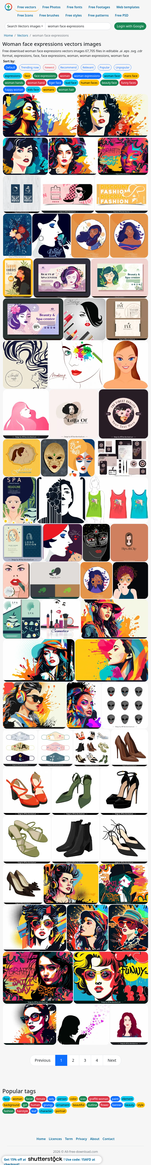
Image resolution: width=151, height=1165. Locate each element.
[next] (112, 1060)
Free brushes (49, 15)
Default (10, 67)
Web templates (127, 7)
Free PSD (121, 15)
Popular (105, 67)
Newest (49, 67)
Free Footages (99, 7)
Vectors (22, 35)
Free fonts (74, 7)
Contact (109, 1139)
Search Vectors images (24, 26)
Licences (55, 1139)
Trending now (30, 67)
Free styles (73, 15)
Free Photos (51, 7)
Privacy (81, 1139)
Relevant (88, 67)
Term (69, 1139)
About (94, 1139)
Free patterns (98, 15)
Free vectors (26, 7)
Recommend (68, 67)
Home (8, 35)
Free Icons (25, 15)
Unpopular (122, 67)
